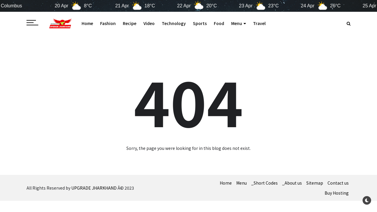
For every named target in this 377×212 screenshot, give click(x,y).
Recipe (129, 23)
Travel (259, 23)
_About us (292, 183)
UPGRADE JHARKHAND (94, 188)
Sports (200, 23)
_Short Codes (264, 183)
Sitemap (314, 183)
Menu (238, 23)
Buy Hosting (337, 193)
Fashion (108, 23)
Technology (174, 23)
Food (219, 23)
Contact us (338, 183)
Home (87, 23)
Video (149, 23)
